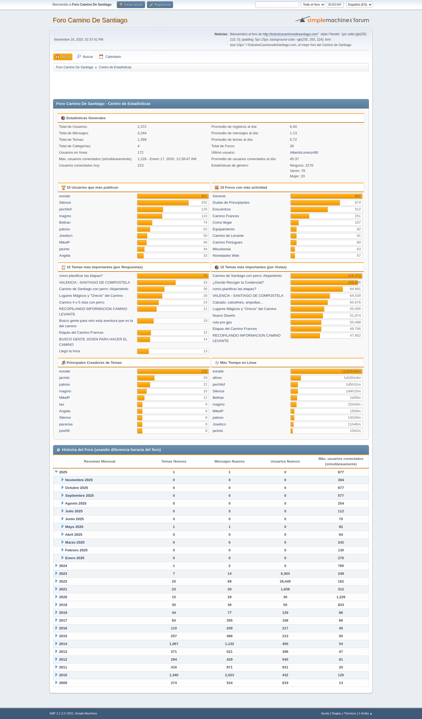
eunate (64, 196)
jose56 (64, 431)
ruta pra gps (222, 322)
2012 (63, 659)
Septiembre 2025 (79, 496)
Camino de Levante (228, 236)
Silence (65, 202)
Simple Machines (86, 713)
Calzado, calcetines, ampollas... (238, 302)
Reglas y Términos (344, 713)
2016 (63, 628)
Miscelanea (222, 249)
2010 (63, 675)
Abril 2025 (73, 535)
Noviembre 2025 (79, 480)
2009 (63, 683)
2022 (63, 581)
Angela (65, 255)
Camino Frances (226, 216)
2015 (63, 636)
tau (61, 404)
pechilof (65, 209)
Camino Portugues (227, 242)
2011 (63, 667)
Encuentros (222, 209)
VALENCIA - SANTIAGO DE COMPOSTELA (94, 282)
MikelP (64, 242)
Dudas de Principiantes (231, 202)
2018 (63, 613)
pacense (66, 424)
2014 (63, 644)
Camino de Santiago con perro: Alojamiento (93, 289)
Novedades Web (226, 255)
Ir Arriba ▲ (365, 713)
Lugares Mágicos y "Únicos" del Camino (91, 296)
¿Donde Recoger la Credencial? (238, 282)
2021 (63, 589)
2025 (63, 472)
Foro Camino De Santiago (90, 20)
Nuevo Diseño (224, 315)
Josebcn (66, 236)
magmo (65, 216)
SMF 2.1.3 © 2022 (61, 713)
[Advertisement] (148, 84)
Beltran (65, 222)
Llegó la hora (69, 351)
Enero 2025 (74, 558)
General (219, 196)
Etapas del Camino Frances (81, 332)
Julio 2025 (73, 511)
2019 (63, 605)
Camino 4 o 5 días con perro (81, 302)
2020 (63, 597)
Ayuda (325, 713)
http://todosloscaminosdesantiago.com (290, 34)
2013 (63, 652)
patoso (64, 229)
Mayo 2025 (74, 527)
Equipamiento (224, 229)
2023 (63, 574)
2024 (63, 566)
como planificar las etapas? (81, 276)
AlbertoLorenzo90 (304, 152)
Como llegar (222, 222)
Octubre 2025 (76, 488)
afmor (217, 378)
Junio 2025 (74, 519)
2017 (63, 620)
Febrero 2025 (76, 550)
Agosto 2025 (75, 503)
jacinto (64, 249)
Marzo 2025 (75, 542)
